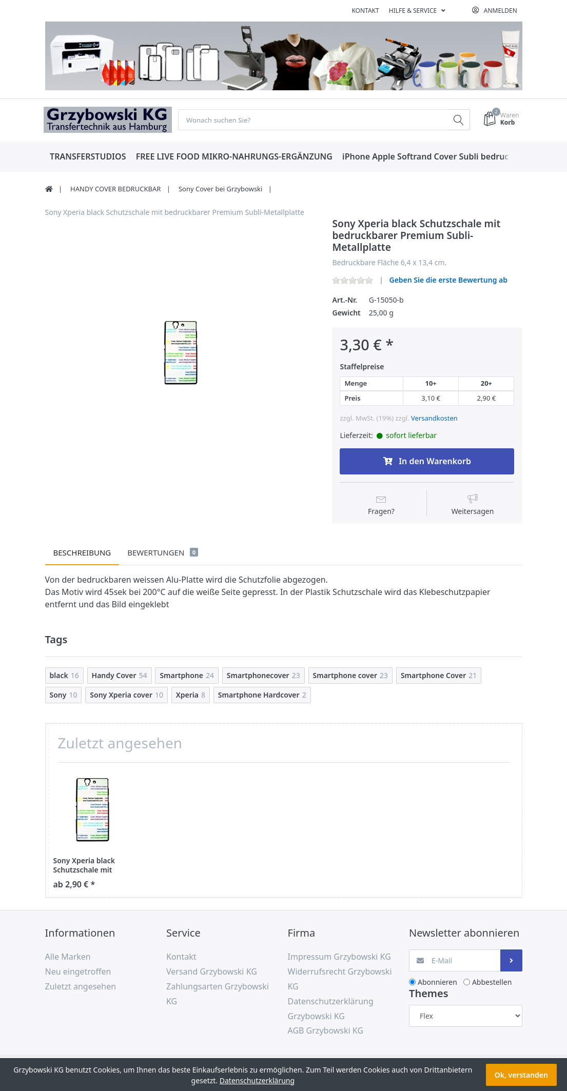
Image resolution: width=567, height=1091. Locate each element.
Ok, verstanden (521, 1075)
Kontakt (365, 10)
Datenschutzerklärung (257, 1080)
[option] (181, 353)
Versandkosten (434, 418)
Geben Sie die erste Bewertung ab (448, 280)
